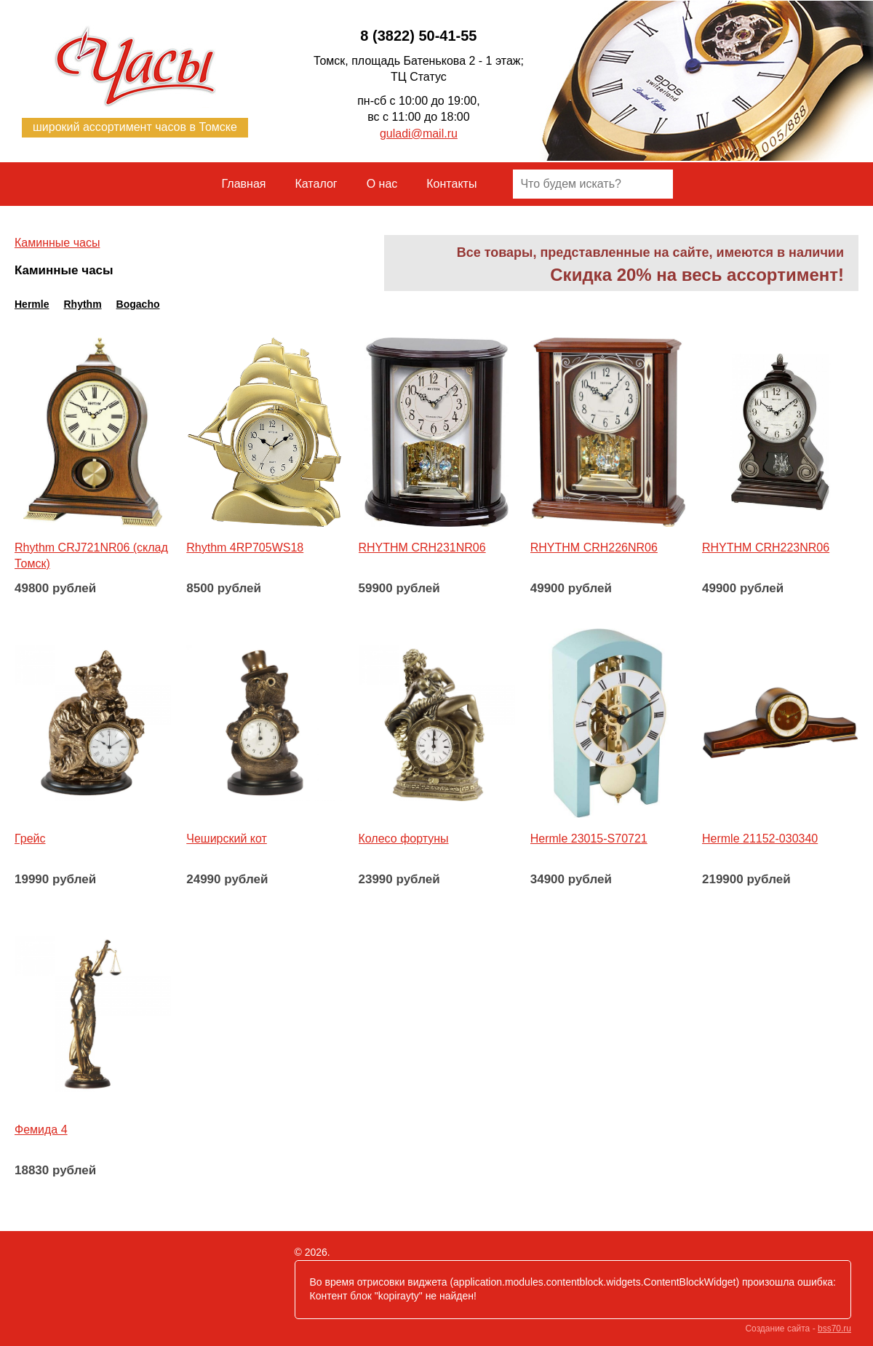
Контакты (451, 184)
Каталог (316, 184)
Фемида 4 (41, 1129)
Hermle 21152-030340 (760, 838)
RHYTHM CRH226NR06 (594, 547)
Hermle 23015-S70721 (588, 838)
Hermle (32, 304)
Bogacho (138, 304)
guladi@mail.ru (419, 133)
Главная (244, 184)
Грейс (30, 838)
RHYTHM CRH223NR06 (765, 547)
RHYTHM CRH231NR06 (422, 547)
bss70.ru (834, 1328)
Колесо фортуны (404, 838)
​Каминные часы (57, 242)
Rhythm (82, 304)
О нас (382, 184)
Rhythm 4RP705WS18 (244, 547)
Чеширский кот (226, 838)
